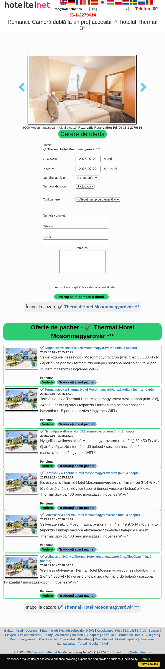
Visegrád (151, 635)
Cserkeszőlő (48, 639)
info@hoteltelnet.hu (137, 652)
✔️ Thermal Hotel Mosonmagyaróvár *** (98, 306)
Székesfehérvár (29, 635)
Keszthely (85, 639)
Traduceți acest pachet (76, 382)
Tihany (48, 635)
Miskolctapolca (126, 639)
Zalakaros (62, 635)
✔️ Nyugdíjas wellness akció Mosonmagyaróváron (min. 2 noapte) (87, 431)
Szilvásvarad (66, 643)
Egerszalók (67, 639)
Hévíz (90, 630)
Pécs (118, 630)
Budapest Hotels (131, 635)
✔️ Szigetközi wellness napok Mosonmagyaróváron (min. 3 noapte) (88, 348)
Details (145, 659)
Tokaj (104, 643)
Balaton (77, 635)
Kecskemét (105, 630)
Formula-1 (109, 635)
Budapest (92, 635)
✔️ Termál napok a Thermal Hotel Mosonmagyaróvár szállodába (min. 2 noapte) (97, 389)
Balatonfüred (13, 630)
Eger (45, 630)
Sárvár (129, 630)
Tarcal (82, 643)
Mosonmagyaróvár (23, 639)
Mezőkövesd (104, 639)
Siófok (141, 630)
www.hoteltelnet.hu (48, 652)
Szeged (10, 635)
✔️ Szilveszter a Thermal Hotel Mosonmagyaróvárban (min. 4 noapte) (90, 515)
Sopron (153, 630)
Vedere (47, 382)
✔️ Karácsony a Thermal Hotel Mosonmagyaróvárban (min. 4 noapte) (90, 473)
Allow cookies (149, 664)
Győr (54, 630)
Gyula (93, 643)
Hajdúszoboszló (72, 630)
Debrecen (32, 630)
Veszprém (147, 639)
